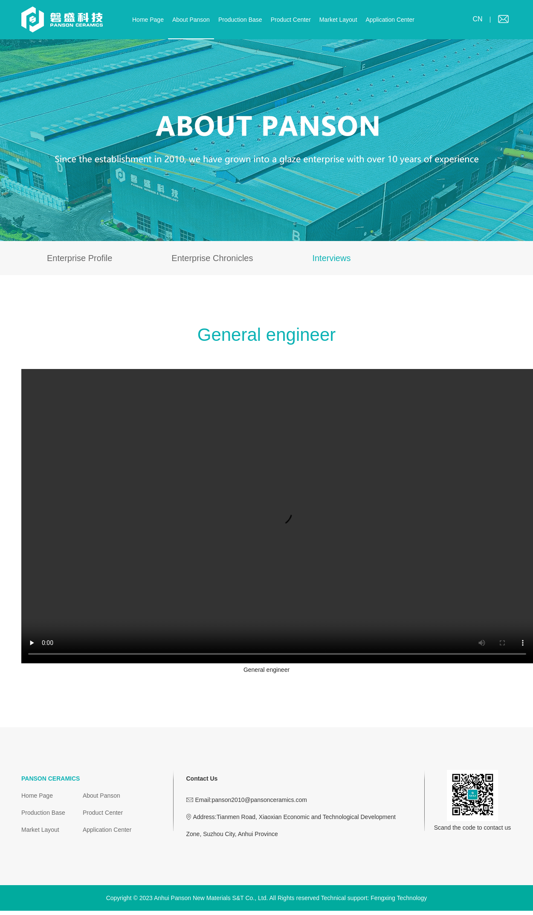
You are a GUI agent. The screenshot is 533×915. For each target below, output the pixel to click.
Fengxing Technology (399, 898)
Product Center (291, 19)
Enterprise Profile (79, 258)
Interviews (331, 258)
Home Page (148, 19)
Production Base (240, 19)
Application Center (390, 19)
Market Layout (338, 19)
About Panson (191, 19)
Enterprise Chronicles (212, 258)
